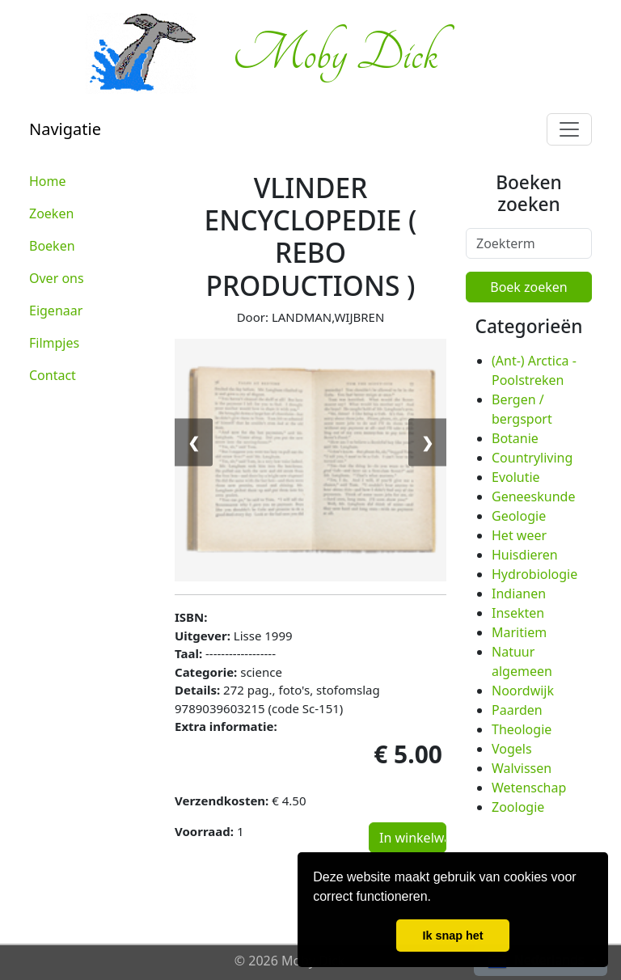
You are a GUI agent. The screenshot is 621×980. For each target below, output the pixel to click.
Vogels (512, 749)
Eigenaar (55, 310)
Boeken (52, 246)
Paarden (517, 710)
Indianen (519, 593)
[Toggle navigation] (569, 129)
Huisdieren (525, 555)
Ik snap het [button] (452, 935)
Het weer (519, 535)
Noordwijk (523, 690)
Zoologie (518, 807)
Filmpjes (54, 343)
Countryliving (532, 458)
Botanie (515, 438)
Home (47, 181)
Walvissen (521, 768)
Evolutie (516, 477)
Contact (52, 375)
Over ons (56, 278)
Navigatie (65, 129)
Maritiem (519, 632)
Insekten (518, 613)
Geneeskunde (533, 496)
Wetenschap (529, 787)
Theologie (521, 729)
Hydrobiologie (534, 574)
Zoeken (51, 213)
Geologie (519, 516)
